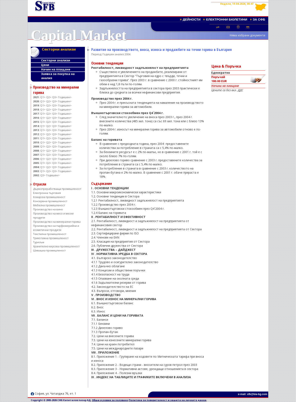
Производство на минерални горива (57, 221)
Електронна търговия (47, 193)
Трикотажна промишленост (50, 238)
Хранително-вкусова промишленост (56, 246)
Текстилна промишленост (49, 234)
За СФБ (259, 19)
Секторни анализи (55, 60)
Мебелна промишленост (49, 205)
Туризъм (38, 242)
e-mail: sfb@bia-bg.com (252, 394)
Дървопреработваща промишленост (57, 189)
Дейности (192, 19)
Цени (45, 65)
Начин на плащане (55, 69)
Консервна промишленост (50, 201)
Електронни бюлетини (226, 19)
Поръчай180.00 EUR (238, 79)
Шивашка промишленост (49, 250)
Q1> (42, 97)
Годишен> (65, 97)
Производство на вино (48, 209)
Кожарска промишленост (49, 197)
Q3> (54, 97)
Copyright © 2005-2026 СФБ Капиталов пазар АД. (61, 400)
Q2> (48, 97)
